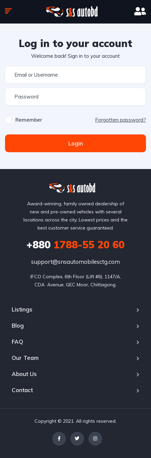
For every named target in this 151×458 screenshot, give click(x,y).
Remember (28, 120)
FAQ (17, 341)
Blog (18, 325)
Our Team (25, 357)
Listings (22, 309)
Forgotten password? (120, 120)
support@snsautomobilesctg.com (75, 261)
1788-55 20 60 (75, 244)
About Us (24, 373)
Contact (22, 389)
